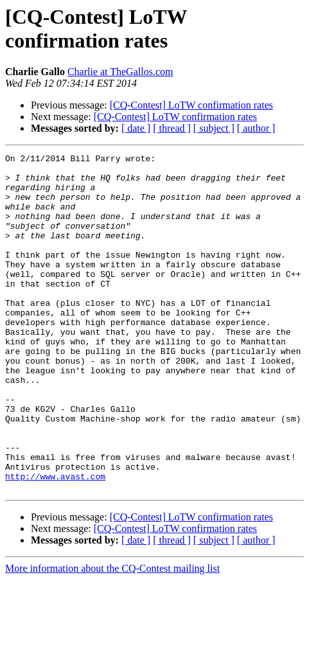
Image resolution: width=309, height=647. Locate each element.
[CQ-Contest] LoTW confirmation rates (191, 105)
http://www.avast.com (55, 541)
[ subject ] (213, 128)
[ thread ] (172, 128)
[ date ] (135, 128)
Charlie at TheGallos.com (120, 71)
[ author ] (256, 128)
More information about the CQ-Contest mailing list (112, 635)
